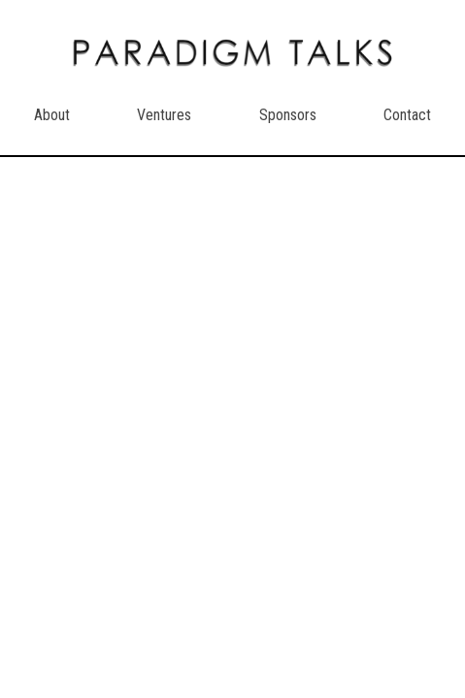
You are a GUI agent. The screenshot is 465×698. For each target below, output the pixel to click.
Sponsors (287, 115)
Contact (407, 115)
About (52, 115)
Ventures (164, 115)
